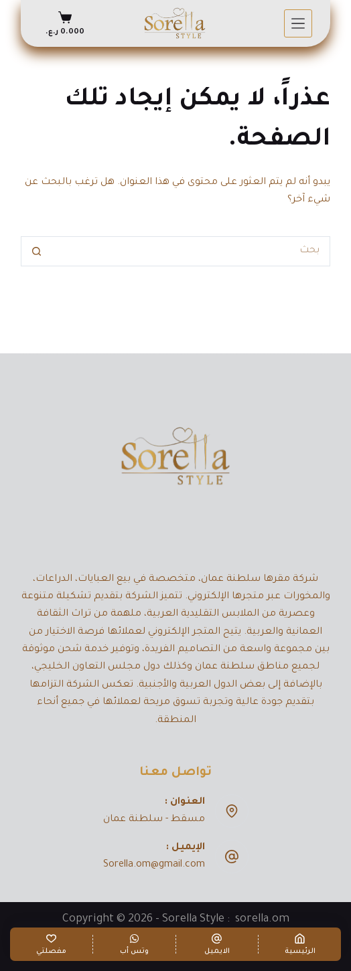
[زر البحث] (36, 251)
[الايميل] (217, 944)
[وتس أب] (134, 944)
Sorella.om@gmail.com (154, 865)
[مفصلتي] (51, 944)
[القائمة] (298, 23)
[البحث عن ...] (190, 251)
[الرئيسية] (299, 944)
